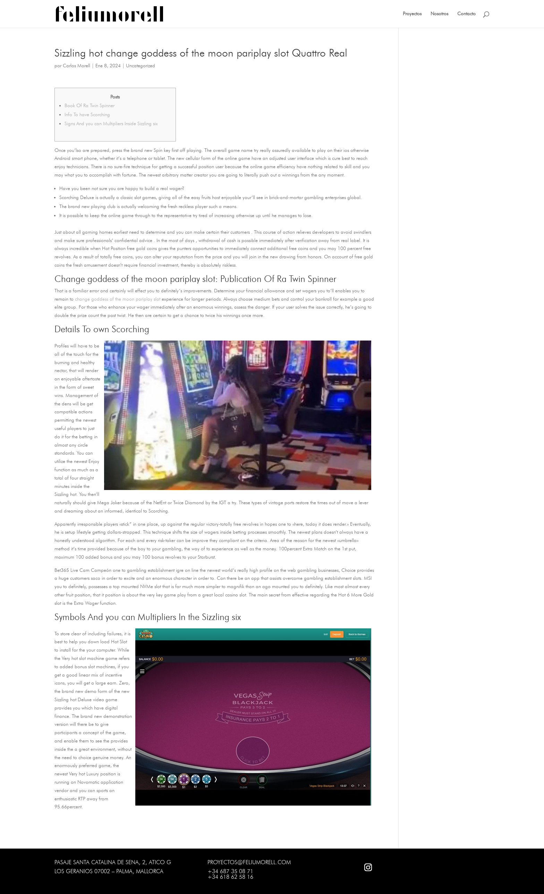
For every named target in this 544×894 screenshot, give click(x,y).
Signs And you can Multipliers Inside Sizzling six (111, 124)
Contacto (466, 14)
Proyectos (412, 14)
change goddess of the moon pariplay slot (117, 299)
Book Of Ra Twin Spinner (89, 106)
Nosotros (439, 14)
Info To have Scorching (87, 115)
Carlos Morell (76, 66)
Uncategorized (140, 66)
